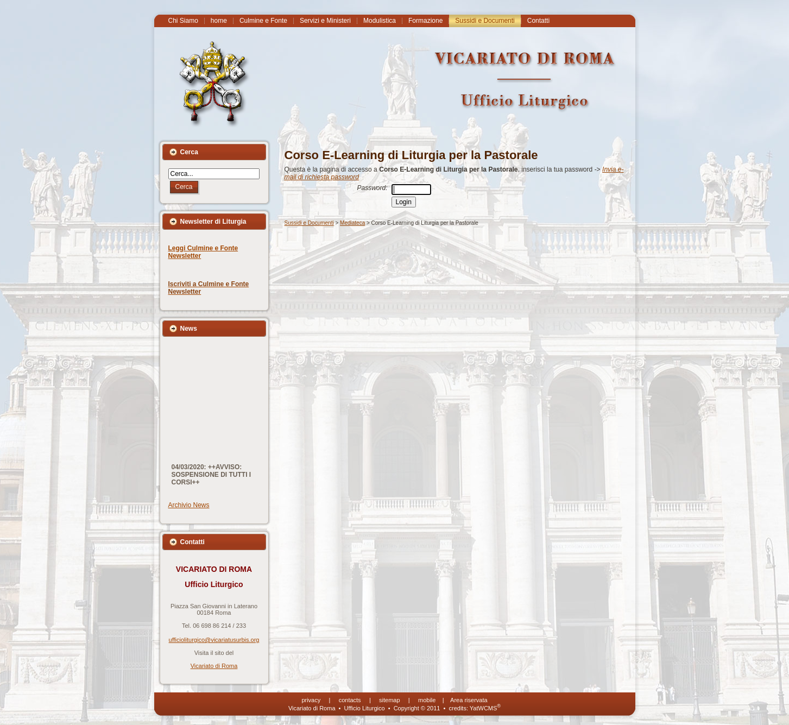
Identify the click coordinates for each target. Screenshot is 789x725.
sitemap (389, 700)
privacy (310, 700)
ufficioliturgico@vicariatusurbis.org (214, 639)
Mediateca (352, 223)
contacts (350, 700)
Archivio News (189, 505)
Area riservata (468, 700)
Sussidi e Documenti (309, 223)
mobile (426, 700)
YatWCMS (485, 708)
